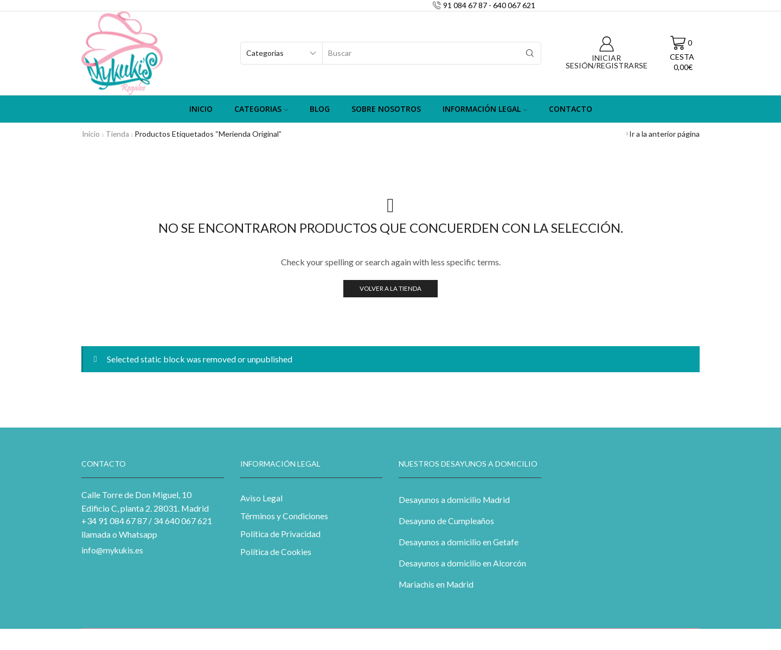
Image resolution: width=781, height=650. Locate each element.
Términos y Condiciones (284, 516)
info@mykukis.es (113, 550)
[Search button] (530, 53)
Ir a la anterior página (664, 133)
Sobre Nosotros (386, 109)
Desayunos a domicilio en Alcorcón (463, 564)
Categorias (261, 109)
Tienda (118, 133)
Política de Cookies (276, 552)
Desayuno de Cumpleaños (446, 520)
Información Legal (485, 109)
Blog (320, 109)
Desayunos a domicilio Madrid (455, 499)
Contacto (570, 109)
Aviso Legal (261, 498)
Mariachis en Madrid (437, 586)
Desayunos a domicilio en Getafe (459, 542)
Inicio (201, 109)
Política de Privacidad (281, 534)
